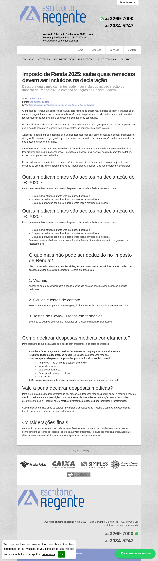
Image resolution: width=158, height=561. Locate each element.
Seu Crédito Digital (39, 102)
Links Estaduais (107, 59)
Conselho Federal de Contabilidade (125, 464)
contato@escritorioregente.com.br (60, 40)
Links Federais (86, 59)
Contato (132, 50)
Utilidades (125, 59)
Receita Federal (33, 464)
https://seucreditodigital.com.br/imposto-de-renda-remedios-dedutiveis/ (60, 105)
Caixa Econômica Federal (64, 464)
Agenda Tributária (64, 59)
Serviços (114, 50)
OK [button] (61, 554)
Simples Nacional (94, 464)
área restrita (128, 2)
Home (80, 50)
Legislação (28, 59)
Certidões (44, 59)
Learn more (48, 554)
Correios (79, 475)
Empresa (96, 50)
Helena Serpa (37, 98)
